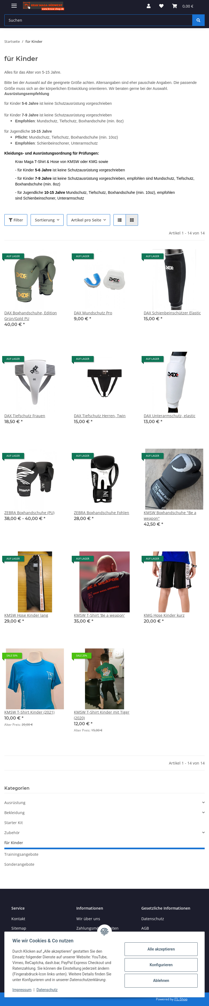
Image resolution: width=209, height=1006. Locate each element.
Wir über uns (88, 918)
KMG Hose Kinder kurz (164, 615)
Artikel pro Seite (86, 220)
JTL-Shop (180, 999)
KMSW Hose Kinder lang (26, 615)
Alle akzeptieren (160, 949)
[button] (148, 6)
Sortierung (45, 220)
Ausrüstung (14, 802)
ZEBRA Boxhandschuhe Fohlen (101, 512)
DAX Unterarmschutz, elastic (169, 415)
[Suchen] (198, 20)
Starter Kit (13, 822)
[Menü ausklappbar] (14, 3)
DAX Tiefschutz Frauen (24, 415)
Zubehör (12, 832)
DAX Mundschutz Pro (93, 312)
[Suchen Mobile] (98, 20)
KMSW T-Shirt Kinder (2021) (29, 712)
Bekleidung (14, 812)
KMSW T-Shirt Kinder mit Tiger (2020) (101, 715)
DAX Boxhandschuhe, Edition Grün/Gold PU (30, 315)
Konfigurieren (160, 965)
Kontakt (18, 918)
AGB (145, 928)
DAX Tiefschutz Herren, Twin (100, 415)
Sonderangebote (19, 864)
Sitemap (18, 928)
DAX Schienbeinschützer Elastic (172, 312)
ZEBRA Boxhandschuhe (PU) (29, 512)
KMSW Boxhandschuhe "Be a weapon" (170, 515)
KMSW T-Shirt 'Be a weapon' (99, 615)
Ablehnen (160, 980)
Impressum (22, 990)
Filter (16, 220)
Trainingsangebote (21, 854)
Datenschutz (47, 990)
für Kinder (13, 842)
